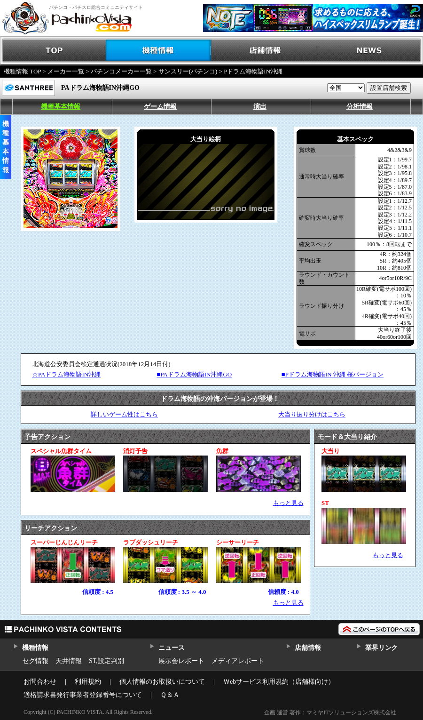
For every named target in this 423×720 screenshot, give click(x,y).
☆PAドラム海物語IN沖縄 (66, 374)
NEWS (370, 50)
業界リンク (381, 647)
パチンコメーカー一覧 (121, 71)
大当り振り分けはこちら (311, 414)
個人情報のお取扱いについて (162, 681)
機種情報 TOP (22, 71)
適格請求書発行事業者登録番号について (83, 694)
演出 (259, 106)
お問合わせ (40, 681)
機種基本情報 (60, 106)
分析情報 (359, 106)
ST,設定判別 (106, 660)
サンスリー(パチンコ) (188, 71)
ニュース (171, 647)
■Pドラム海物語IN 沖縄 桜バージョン (333, 374)
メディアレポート (238, 660)
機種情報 (159, 50)
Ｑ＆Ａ (170, 694)
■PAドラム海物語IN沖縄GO (194, 374)
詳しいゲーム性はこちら (124, 414)
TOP (53, 50)
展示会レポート (181, 660)
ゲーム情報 (160, 106)
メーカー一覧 (65, 71)
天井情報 (68, 660)
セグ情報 (35, 660)
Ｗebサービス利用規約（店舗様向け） (279, 681)
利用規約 (88, 681)
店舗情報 (264, 50)
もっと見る (288, 502)
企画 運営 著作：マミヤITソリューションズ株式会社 (330, 712)
